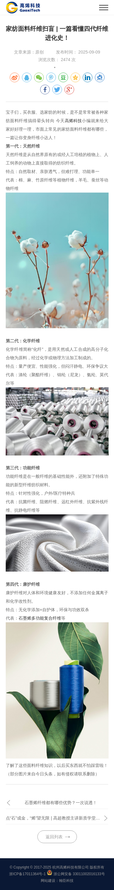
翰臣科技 (66, 881)
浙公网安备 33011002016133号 (79, 874)
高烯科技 (73, 120)
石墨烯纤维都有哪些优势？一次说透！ (61, 802)
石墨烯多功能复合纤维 (40, 618)
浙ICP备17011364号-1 (27, 874)
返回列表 (54, 836)
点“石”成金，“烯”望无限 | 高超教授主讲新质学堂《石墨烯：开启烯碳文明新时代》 (57, 818)
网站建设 (48, 881)
